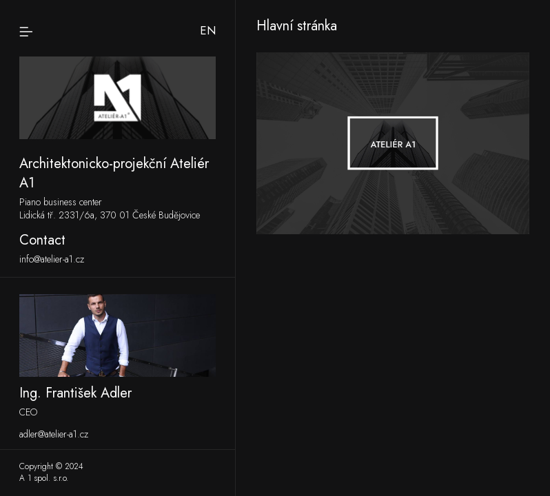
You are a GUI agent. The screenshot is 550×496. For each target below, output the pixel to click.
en (208, 30)
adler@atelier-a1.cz (53, 434)
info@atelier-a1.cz (51, 259)
